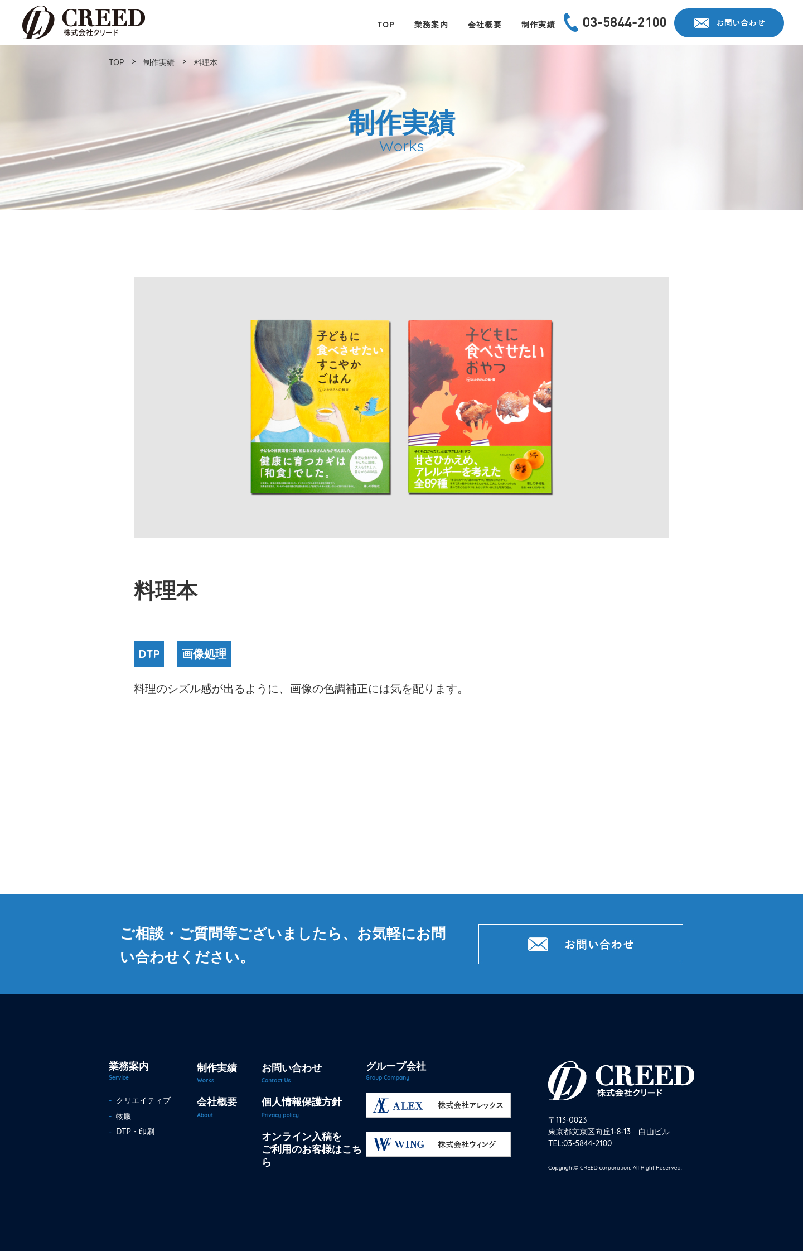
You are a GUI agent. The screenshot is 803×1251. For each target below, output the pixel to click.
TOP (116, 62)
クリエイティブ (141, 1100)
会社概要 (217, 1101)
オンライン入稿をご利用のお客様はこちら (312, 1149)
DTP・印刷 (133, 1132)
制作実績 (159, 62)
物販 (122, 1116)
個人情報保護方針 (302, 1101)
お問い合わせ (292, 1067)
